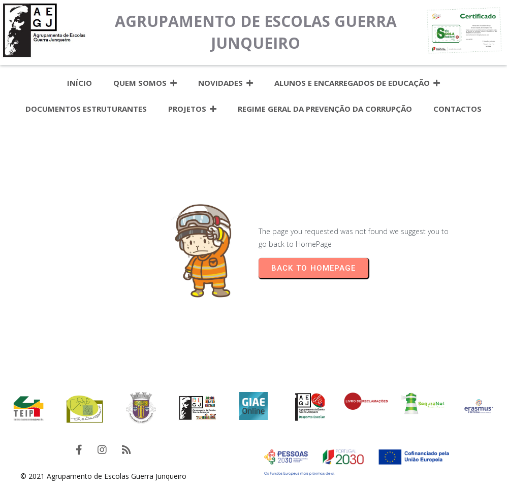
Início (79, 83)
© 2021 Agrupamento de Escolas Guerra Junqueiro (103, 476)
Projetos (192, 109)
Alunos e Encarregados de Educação (357, 83)
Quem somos (145, 83)
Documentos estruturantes (86, 109)
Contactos (457, 109)
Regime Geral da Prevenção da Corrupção (325, 109)
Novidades (225, 83)
